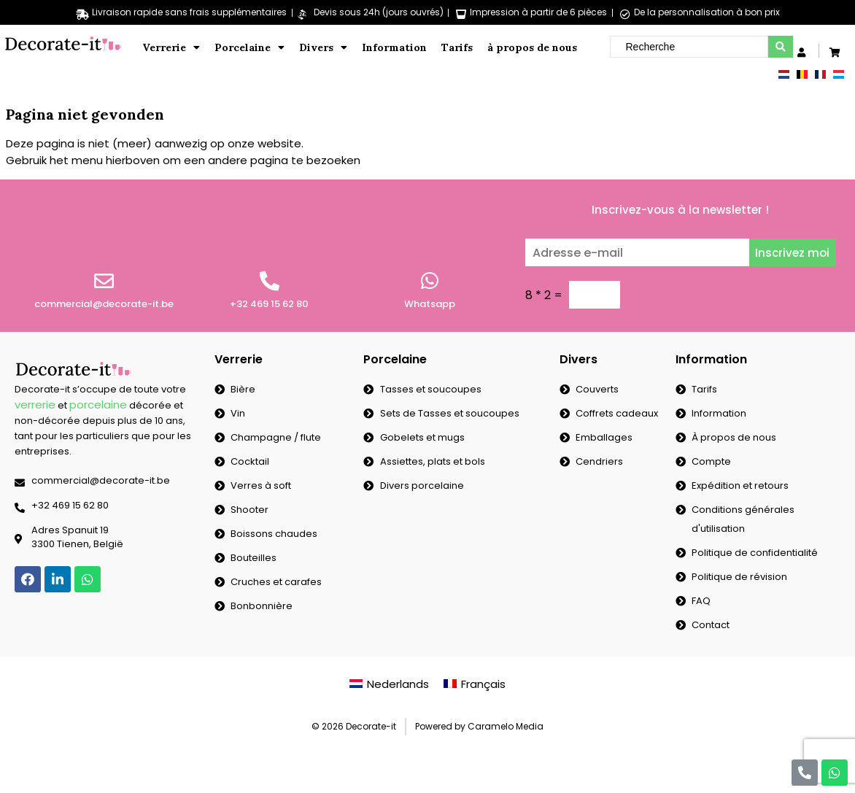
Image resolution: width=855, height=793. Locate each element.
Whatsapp (429, 304)
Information (394, 47)
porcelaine (98, 404)
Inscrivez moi (792, 252)
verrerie (35, 404)
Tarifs (457, 47)
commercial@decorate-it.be (104, 304)
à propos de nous (532, 47)
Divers (323, 47)
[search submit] (780, 47)
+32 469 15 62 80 (269, 304)
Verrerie (171, 47)
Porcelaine (249, 47)
